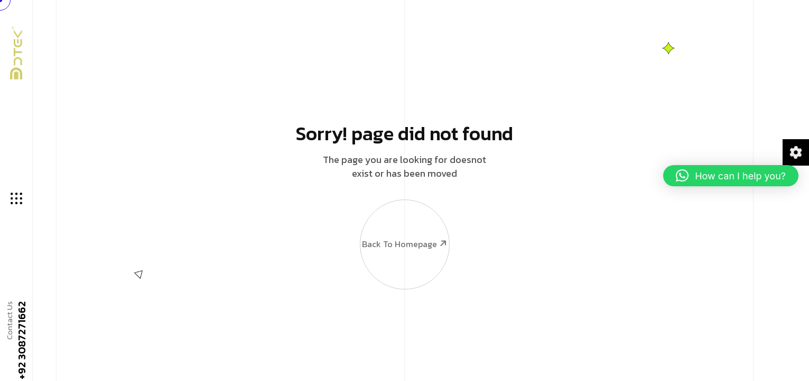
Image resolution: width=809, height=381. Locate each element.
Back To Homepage (404, 222)
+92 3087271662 (21, 341)
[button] (730, 175)
